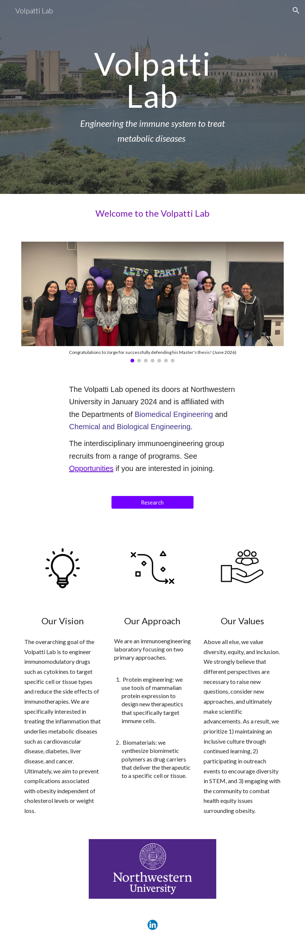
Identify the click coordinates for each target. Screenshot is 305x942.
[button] (296, 10)
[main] (152, 97)
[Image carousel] (152, 302)
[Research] (152, 502)
